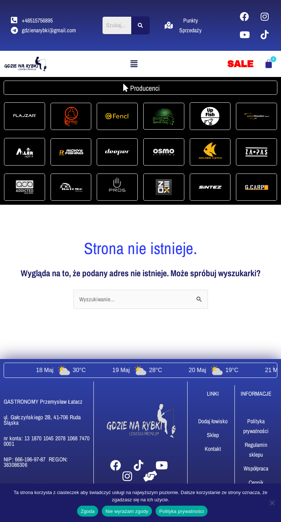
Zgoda (88, 511)
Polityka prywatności (181, 511)
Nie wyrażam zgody (126, 511)
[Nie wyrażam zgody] (272, 502)
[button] (134, 63)
